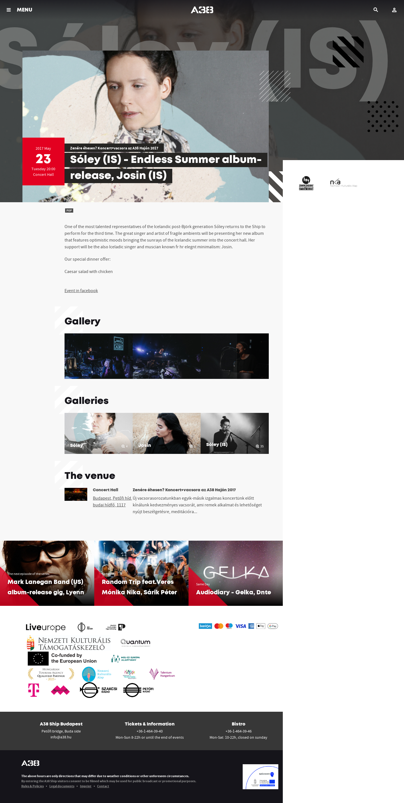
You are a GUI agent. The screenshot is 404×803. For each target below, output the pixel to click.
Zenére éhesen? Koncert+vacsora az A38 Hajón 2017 (114, 148)
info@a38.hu (61, 737)
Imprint (85, 786)
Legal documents (61, 786)
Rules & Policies (32, 786)
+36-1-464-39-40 (150, 731)
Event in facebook (81, 290)
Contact (103, 786)
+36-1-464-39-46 (239, 731)
